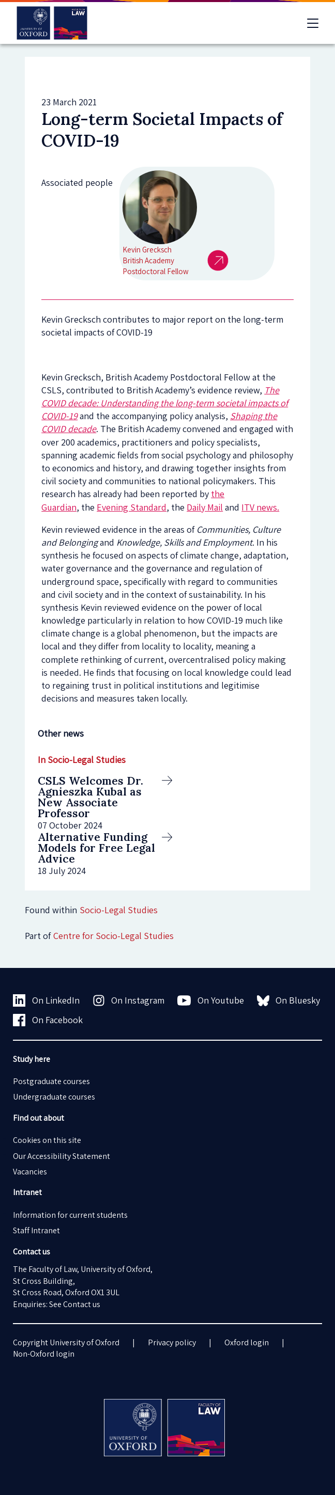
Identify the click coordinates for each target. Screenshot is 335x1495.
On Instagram (129, 1000)
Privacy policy (172, 1342)
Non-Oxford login (43, 1353)
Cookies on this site (47, 1140)
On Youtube (210, 1000)
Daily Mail (205, 507)
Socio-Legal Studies (119, 910)
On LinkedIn (46, 1000)
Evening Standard (131, 507)
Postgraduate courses (51, 1081)
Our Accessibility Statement (61, 1156)
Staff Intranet (36, 1230)
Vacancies (30, 1171)
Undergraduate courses (54, 1096)
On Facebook (48, 1020)
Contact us (81, 1304)
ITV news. (260, 507)
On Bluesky (289, 1000)
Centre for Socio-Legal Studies (113, 936)
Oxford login (246, 1342)
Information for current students (70, 1215)
